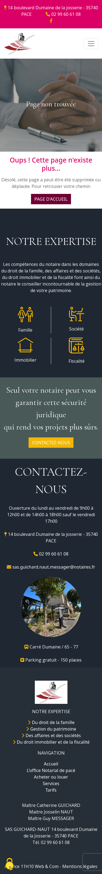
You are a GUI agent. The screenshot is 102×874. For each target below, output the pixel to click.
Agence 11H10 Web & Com (31, 866)
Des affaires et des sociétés (51, 735)
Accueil (51, 764)
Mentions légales (79, 866)
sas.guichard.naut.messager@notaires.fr (51, 567)
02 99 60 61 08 (63, 14)
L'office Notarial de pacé (51, 770)
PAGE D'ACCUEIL (51, 199)
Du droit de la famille (51, 722)
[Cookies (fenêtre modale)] (9, 864)
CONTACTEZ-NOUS (51, 443)
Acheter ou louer (51, 777)
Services (51, 783)
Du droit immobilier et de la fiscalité (51, 742)
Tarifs (51, 790)
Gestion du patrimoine (51, 729)
